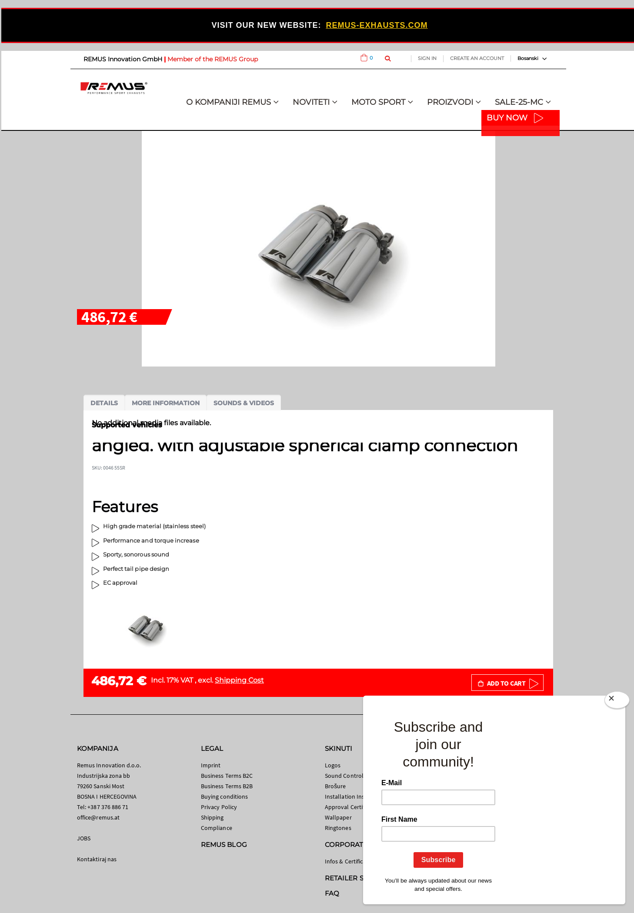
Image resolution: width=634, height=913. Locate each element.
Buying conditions (224, 796)
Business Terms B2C (227, 776)
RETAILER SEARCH (356, 878)
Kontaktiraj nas (97, 859)
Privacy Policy (219, 807)
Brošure (335, 786)
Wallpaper (338, 817)
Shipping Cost (239, 680)
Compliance (216, 828)
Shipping (212, 817)
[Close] (617, 701)
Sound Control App (350, 776)
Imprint (210, 765)
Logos (332, 765)
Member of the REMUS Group (212, 59)
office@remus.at (98, 817)
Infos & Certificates (349, 861)
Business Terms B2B (227, 786)
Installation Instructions (356, 796)
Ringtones (338, 828)
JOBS (83, 838)
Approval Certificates (352, 807)
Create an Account (477, 58)
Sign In (427, 58)
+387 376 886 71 (107, 807)
